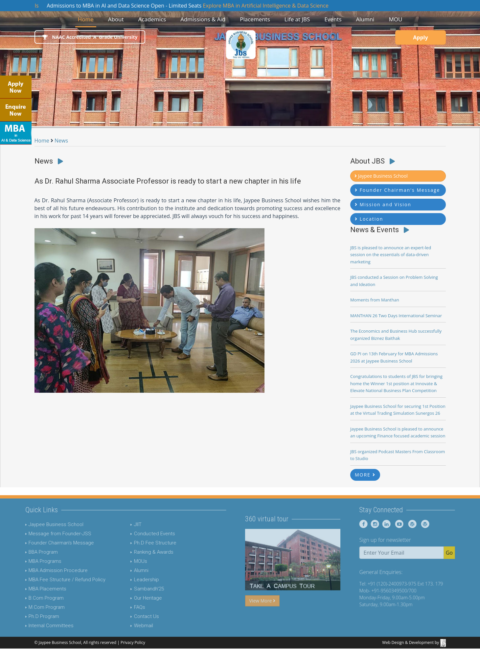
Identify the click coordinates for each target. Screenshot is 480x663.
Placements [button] (255, 19)
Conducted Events (137, 534)
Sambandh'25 (132, 589)
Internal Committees (34, 626)
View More (262, 617)
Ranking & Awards (137, 552)
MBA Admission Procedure (41, 570)
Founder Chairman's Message (45, 543)
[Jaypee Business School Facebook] (380, 524)
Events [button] (332, 19)
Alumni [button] (365, 19)
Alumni (124, 570)
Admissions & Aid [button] (202, 19)
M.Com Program (30, 607)
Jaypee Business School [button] (381, 176)
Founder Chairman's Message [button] (397, 190)
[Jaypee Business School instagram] (390, 524)
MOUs (123, 561)
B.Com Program (29, 598)
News (61, 140)
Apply (420, 37)
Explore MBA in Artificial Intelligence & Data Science (275, 5)
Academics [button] (152, 19)
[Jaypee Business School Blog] (427, 524)
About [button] (116, 19)
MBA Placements (31, 589)
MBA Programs (28, 561)
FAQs (122, 607)
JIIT (121, 524)
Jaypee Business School (39, 524)
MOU (395, 19)
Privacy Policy (133, 642)
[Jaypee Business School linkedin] (402, 524)
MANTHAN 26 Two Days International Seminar (396, 316)
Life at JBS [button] (297, 19)
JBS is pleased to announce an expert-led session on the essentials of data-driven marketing (390, 255)
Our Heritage (131, 598)
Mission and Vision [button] (383, 204)
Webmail (126, 626)
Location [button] (369, 219)
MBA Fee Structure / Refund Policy (50, 580)
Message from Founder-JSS (43, 534)
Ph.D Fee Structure (138, 543)
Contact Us (129, 616)
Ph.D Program (27, 616)
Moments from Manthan (374, 300)
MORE (365, 475)
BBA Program (26, 552)
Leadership (129, 580)
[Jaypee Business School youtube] (414, 524)
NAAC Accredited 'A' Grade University (90, 37)
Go (465, 552)
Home (87, 19)
